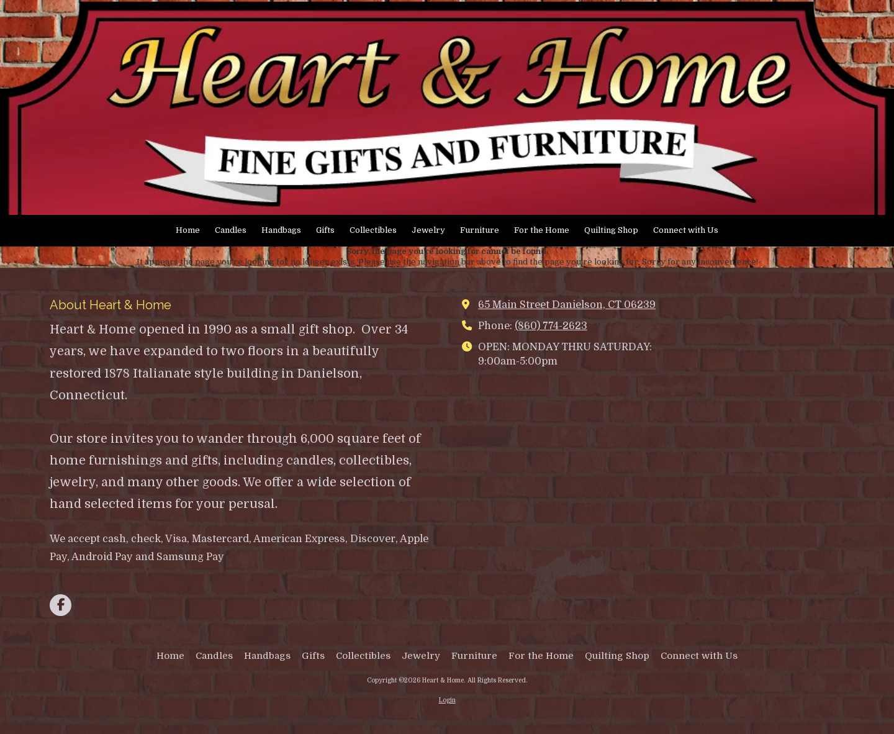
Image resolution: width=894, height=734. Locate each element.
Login (447, 700)
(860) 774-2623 (551, 326)
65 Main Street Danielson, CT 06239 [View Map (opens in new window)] (567, 304)
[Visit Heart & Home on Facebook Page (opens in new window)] (60, 605)
